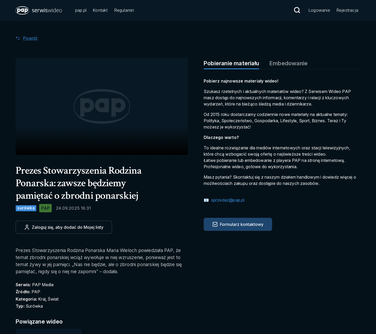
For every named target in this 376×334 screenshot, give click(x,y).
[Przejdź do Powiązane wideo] (45, 321)
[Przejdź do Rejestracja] (347, 10)
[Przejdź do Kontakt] (100, 10)
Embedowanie (288, 63)
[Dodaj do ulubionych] (64, 227)
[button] (39, 10)
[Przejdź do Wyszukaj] (297, 10)
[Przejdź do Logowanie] (319, 10)
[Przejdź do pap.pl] (81, 10)
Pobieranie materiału (231, 63)
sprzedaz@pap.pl (227, 200)
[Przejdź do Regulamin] (124, 10)
